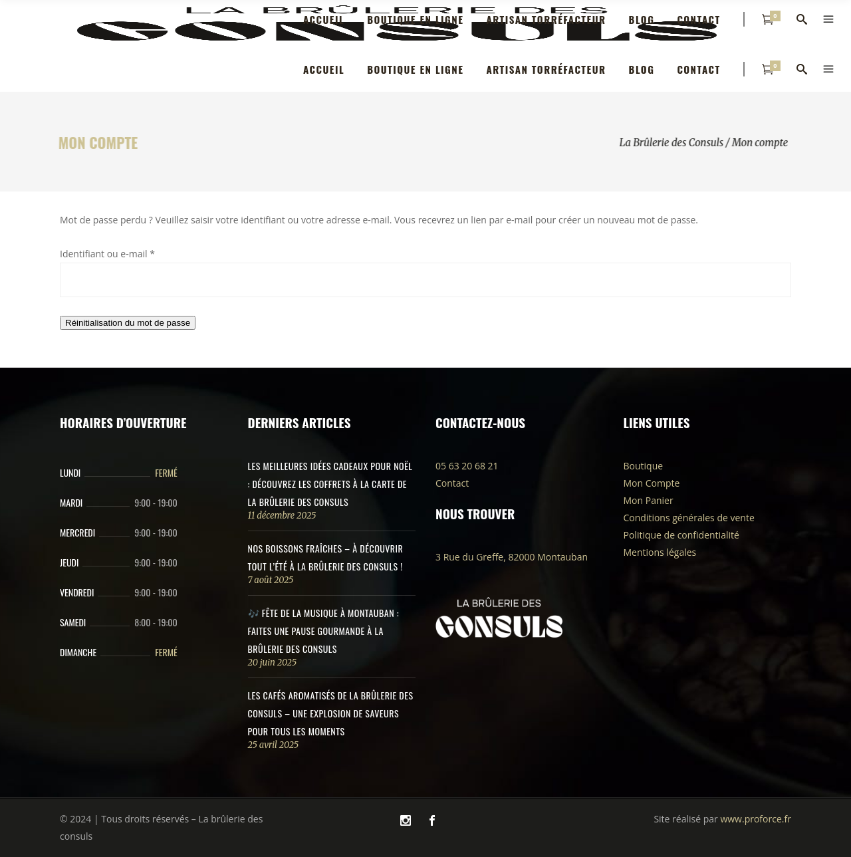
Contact (452, 483)
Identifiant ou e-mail (107, 253)
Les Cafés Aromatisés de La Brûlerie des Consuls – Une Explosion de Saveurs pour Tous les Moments (331, 713)
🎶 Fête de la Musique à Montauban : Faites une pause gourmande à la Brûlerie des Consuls (324, 631)
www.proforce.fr (755, 818)
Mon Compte (652, 483)
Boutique (644, 465)
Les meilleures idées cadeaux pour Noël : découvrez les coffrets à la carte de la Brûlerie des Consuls (330, 484)
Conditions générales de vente (689, 517)
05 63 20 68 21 (467, 465)
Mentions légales (660, 552)
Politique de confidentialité (681, 535)
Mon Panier (648, 500)
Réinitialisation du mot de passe (127, 323)
